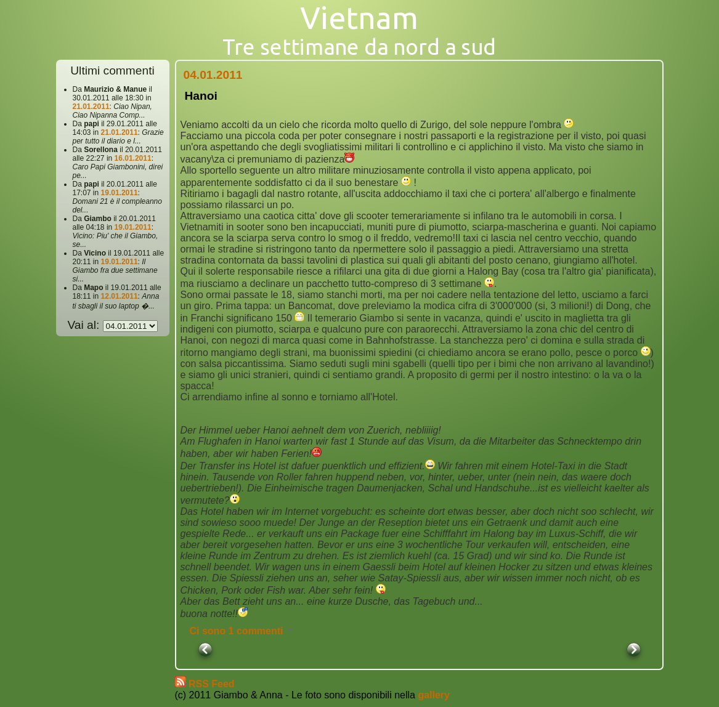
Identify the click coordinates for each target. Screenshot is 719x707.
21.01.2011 (91, 106)
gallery (434, 695)
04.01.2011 (213, 74)
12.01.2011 (119, 296)
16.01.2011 (133, 158)
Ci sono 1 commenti (242, 631)
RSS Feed (212, 684)
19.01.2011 (119, 192)
